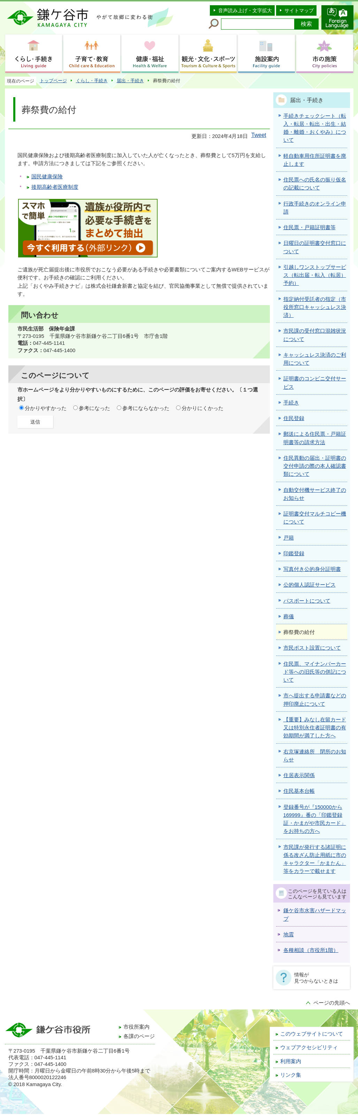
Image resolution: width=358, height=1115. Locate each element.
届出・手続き (130, 80)
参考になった (94, 408)
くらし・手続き (92, 80)
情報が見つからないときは (316, 978)
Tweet (258, 135)
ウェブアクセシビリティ (309, 1047)
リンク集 (290, 1075)
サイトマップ (299, 10)
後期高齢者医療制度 (54, 187)
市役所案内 (136, 1027)
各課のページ (139, 1036)
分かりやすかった (46, 408)
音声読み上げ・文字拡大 (245, 10)
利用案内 (290, 1061)
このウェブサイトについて (311, 1034)
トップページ (53, 80)
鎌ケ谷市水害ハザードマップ (314, 914)
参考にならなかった (145, 408)
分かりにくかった (202, 408)
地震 (288, 934)
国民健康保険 (47, 176)
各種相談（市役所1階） (310, 950)
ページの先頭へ (331, 1003)
